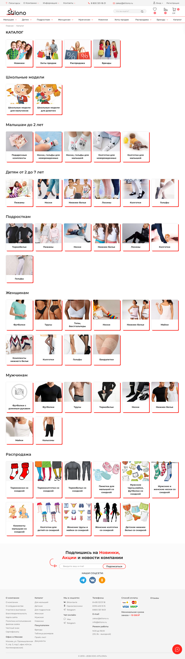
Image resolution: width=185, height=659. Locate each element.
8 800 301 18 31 (99, 610)
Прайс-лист (40, 637)
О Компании (30, 3)
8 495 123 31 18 (98, 602)
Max (67, 619)
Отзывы (154, 598)
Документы (40, 641)
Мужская (39, 617)
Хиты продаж (122, 19)
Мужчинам (84, 19)
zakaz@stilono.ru (124, 3)
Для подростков (42, 610)
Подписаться (114, 566)
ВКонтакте (70, 602)
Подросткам (43, 19)
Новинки (103, 19)
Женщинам (64, 19)
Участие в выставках (16, 610)
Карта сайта (11, 617)
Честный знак (12, 628)
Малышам (8, 19)
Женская (39, 613)
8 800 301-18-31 (98, 3)
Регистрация (172, 3)
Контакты (68, 3)
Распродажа (142, 19)
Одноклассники (73, 606)
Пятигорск (14, 3)
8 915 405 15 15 (98, 606)
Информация (50, 3)
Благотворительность (16, 613)
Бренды (161, 19)
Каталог (177, 19)
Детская (39, 606)
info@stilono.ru (99, 622)
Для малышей (41, 602)
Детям (25, 19)
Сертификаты (12, 632)
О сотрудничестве (14, 606)
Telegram (70, 610)
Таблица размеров (44, 633)
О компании (12, 602)
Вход (157, 3)
